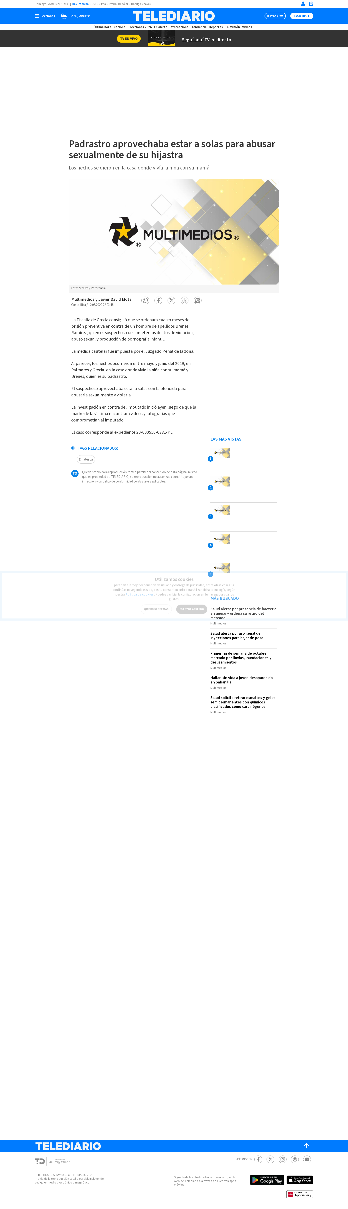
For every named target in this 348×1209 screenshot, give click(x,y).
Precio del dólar (118, 4)
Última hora (102, 27)
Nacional (119, 27)
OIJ (94, 4)
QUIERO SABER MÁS (156, 607)
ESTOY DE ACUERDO (192, 607)
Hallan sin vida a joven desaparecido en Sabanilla (241, 680)
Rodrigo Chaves (140, 4)
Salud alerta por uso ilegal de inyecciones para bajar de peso (236, 636)
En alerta (160, 27)
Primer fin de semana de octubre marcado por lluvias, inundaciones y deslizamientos (240, 658)
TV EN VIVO (276, 16)
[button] (145, 300)
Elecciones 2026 (140, 27)
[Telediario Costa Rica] (173, 16)
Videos (247, 27)
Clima (102, 4)
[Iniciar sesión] (303, 4)
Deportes (216, 27)
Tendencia (199, 27)
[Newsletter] (311, 5)
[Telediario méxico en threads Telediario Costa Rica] (295, 1159)
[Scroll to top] (306, 1146)
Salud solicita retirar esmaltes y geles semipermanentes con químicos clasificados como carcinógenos (242, 702)
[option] (174, 235)
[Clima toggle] (74, 16)
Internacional (179, 27)
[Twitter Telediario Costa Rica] (270, 1159)
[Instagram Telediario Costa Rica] (283, 1159)
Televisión (232, 27)
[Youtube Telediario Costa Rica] (307, 1159)
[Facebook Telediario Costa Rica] (258, 1159)
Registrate (302, 16)
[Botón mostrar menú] (46, 16)
